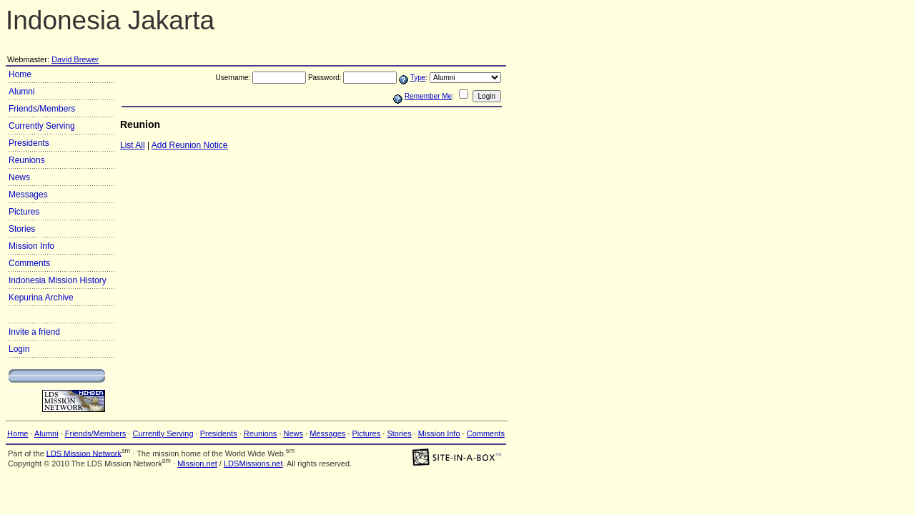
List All (132, 145)
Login (19, 349)
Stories (22, 229)
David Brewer (75, 59)
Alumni (22, 92)
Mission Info (31, 246)
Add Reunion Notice (190, 145)
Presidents (29, 143)
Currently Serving (42, 126)
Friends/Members (42, 109)
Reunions (27, 160)
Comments (29, 263)
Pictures (24, 212)
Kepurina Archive (41, 298)
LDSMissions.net (253, 463)
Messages (28, 195)
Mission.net (197, 463)
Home (20, 74)
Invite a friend (34, 332)
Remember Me (428, 96)
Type (418, 78)
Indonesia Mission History (58, 280)
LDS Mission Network (84, 452)
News (19, 177)
